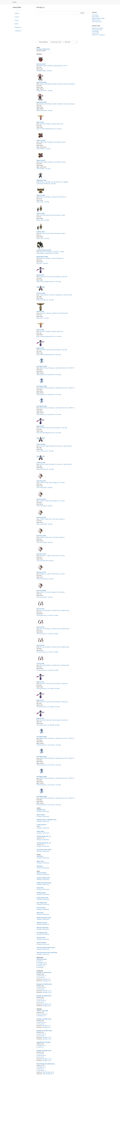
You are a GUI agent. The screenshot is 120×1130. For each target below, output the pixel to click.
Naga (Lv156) (40, 348)
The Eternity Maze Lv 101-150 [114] (45, 804)
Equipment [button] (17, 27)
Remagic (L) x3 (42, 1067)
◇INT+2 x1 (41, 1047)
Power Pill (55, 258)
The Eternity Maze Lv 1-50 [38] (44, 670)
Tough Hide (43, 276)
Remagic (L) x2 (42, 1015)
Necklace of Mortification (46, 84)
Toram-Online (95, 16)
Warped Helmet (44, 368)
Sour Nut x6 (41, 999)
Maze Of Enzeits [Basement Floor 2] (46, 354)
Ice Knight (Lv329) (41, 386)
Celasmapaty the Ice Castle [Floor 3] (46, 374)
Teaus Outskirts (40, 148)
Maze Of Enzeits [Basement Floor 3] (46, 432)
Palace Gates (40, 831)
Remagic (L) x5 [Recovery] (43, 972)
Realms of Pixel (96, 20)
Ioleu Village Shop (42, 902)
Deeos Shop (40, 887)
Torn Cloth (62, 482)
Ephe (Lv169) (40, 329)
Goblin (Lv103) (40, 231)
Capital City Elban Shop (43, 877)
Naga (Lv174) (40, 682)
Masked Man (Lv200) (42, 256)
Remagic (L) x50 (42, 962)
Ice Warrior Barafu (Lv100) (43, 250)
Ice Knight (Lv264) (41, 756)
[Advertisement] (64, 27)
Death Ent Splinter (57, 84)
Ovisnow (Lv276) (41, 517)
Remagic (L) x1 (42, 1045)
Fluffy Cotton (48, 482)
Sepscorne (65, 683)
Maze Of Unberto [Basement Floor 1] (46, 128)
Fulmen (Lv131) (40, 160)
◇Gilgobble (65, 182)
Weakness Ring (65, 610)
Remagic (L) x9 (47, 980)
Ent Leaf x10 (41, 977)
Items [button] (16, 24)
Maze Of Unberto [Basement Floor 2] (46, 336)
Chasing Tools (64, 313)
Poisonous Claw (50, 276)
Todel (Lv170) (40, 311)
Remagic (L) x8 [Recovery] (43, 995)
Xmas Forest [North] (41, 597)
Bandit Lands (40, 220)
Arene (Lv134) (40, 627)
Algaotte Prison (41, 809)
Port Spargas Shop (42, 932)
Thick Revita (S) (62, 197)
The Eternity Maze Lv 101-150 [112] (45, 765)
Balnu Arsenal (41, 814)
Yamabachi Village (41, 70)
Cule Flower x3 (42, 1070)
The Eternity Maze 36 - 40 (44, 836)
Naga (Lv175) (40, 700)
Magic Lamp (40, 861)
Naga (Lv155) (40, 275)
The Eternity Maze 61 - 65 (44, 843)
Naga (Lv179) (40, 718)
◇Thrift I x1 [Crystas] (42, 1010)
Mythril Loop (60, 123)
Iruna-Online (17, 7)
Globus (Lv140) (40, 195)
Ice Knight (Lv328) (41, 366)
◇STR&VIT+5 (70, 368)
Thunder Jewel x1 (42, 964)
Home (14, 2)
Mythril (54, 123)
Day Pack (64, 276)
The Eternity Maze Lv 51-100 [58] (45, 706)
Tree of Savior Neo (97, 21)
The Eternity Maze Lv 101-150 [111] (45, 745)
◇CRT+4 (65, 65)
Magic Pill (60, 258)
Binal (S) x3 (41, 1068)
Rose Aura (52, 295)
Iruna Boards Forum (97, 30)
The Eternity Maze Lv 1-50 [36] (44, 615)
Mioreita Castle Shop (42, 927)
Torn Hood (42, 215)
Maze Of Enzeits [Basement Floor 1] (46, 281)
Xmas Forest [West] (41, 524)
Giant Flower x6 (42, 975)
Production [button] (17, 31)
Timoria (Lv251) (40, 444)
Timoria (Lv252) (40, 462)
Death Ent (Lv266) (41, 102)
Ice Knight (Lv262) (41, 736)
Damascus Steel (50, 215)
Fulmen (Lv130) (40, 140)
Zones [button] (16, 20)
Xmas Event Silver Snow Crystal (46, 947)
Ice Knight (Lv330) (41, 406)
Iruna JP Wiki (95, 33)
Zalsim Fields (40, 202)
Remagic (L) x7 (46, 979)
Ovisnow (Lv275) (41, 554)
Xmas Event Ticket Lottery (44, 849)
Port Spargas (39, 967)
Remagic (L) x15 (47, 992)
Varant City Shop (41, 942)
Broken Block (43, 65)
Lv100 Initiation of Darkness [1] (44, 253)
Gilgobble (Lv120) (41, 180)
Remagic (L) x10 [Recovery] (44, 984)
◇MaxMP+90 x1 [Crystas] (43, 1042)
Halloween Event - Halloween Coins (46, 819)
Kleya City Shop (41, 907)
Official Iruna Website (97, 28)
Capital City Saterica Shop (44, 882)
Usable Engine (43, 142)
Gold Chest (40, 856)
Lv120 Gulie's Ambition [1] (43, 183)
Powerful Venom (56, 610)
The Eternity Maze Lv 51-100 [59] (45, 725)
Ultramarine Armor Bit (61, 368)
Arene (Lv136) (40, 645)
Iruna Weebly (95, 31)
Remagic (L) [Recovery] (43, 49)
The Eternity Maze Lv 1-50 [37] (44, 652)
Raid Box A (42, 182)
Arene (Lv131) (40, 608)
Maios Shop (40, 912)
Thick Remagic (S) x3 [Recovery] (45, 1063)
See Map (49, 70)
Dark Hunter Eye (57, 182)
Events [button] (16, 17)
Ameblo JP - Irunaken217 (98, 35)
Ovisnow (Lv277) (41, 481)
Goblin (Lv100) (40, 213)
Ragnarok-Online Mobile (98, 18)
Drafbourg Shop (41, 892)
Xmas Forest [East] (41, 487)
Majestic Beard (58, 65)
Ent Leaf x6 (41, 1002)
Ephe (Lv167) (40, 122)
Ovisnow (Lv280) (41, 590)
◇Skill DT (42, 482)
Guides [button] (17, 13)
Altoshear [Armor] (41, 959)
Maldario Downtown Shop (44, 917)
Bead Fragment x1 (42, 1014)
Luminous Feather (67, 295)
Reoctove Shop (41, 937)
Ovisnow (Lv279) (41, 499)
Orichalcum (56, 251)
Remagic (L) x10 (47, 1004)
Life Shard (42, 123)
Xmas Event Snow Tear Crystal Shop (47, 952)
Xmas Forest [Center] (42, 560)
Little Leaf (65, 84)
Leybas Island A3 (41, 824)
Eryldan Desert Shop (42, 897)
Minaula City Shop (42, 922)
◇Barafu (62, 251)
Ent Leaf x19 (41, 989)
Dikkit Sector (39, 318)
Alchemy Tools (56, 313)
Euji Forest (39, 263)
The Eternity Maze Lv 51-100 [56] (45, 688)
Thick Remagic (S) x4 (48, 1072)
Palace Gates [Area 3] (42, 451)
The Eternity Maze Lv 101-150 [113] (45, 784)
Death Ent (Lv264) (41, 82)
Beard (63, 215)
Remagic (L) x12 (47, 990)
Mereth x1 (40, 961)
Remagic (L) (50, 65)
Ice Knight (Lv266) (41, 776)
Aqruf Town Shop (41, 872)
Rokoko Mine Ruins (41, 90)
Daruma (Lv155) (40, 64)
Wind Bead (58, 142)
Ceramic (63, 142)
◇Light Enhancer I (44, 295)
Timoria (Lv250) (40, 293)
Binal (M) (54, 197)
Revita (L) (42, 197)
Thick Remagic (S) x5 (48, 1073)
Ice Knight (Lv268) (41, 796)
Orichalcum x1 (41, 965)
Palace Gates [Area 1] (42, 300)
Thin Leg (42, 610)
